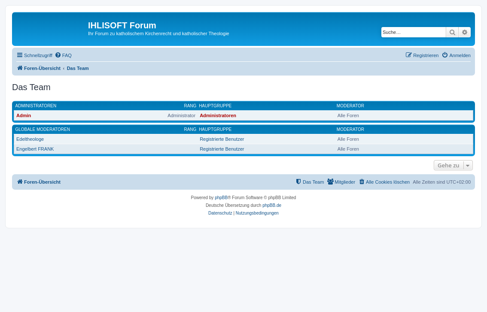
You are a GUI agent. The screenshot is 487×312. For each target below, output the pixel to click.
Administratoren (36, 105)
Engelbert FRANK (35, 148)
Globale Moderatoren (42, 129)
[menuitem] (63, 55)
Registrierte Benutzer (222, 139)
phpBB (221, 197)
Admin (23, 115)
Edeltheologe (30, 139)
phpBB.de (271, 205)
